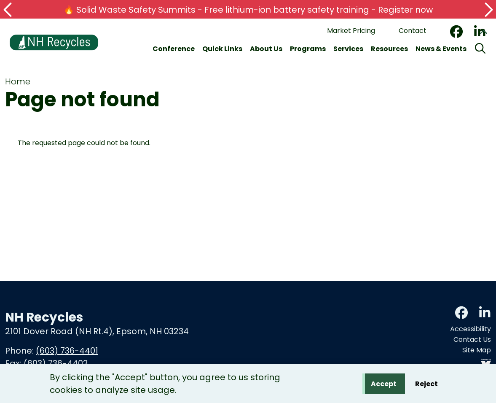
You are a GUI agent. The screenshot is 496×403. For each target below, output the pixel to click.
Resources (389, 49)
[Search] (480, 49)
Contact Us (472, 339)
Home (17, 81)
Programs (308, 49)
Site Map (476, 350)
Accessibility (470, 329)
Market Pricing (351, 30)
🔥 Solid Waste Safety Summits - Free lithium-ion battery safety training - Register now (248, 10)
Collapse (483, 33)
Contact (412, 30)
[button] (8, 9)
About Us (266, 49)
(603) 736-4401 (67, 351)
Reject (426, 384)
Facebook (456, 31)
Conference (174, 49)
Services (348, 49)
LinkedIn (484, 312)
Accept (384, 384)
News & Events (441, 49)
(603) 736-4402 (56, 363)
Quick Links (222, 49)
